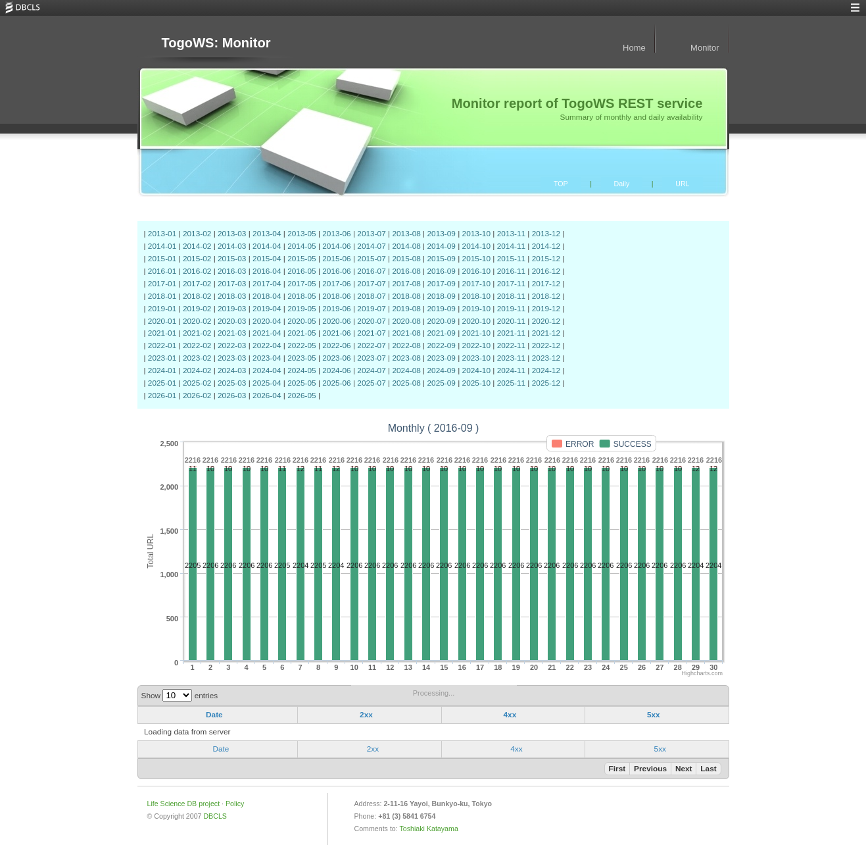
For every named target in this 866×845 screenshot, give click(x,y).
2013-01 (162, 233)
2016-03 (232, 271)
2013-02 (197, 233)
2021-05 (301, 333)
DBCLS (214, 816)
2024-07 (371, 370)
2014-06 (336, 246)
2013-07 (371, 233)
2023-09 (441, 358)
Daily (622, 184)
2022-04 (267, 345)
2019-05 (301, 308)
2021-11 (511, 333)
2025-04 (267, 383)
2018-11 (511, 296)
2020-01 (162, 321)
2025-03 (232, 383)
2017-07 (371, 283)
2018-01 (162, 296)
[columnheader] (217, 715)
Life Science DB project (183, 803)
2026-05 (301, 395)
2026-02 (197, 395)
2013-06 (336, 233)
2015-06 (336, 258)
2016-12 (546, 271)
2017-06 (336, 283)
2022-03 (232, 345)
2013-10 (476, 233)
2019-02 (197, 308)
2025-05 (301, 383)
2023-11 (511, 358)
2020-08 (406, 321)
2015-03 (232, 258)
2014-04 (267, 246)
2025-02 (197, 383)
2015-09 (441, 258)
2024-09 (441, 370)
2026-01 (162, 395)
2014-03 (232, 246)
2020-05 (301, 321)
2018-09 (441, 296)
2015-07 (371, 258)
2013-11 (511, 233)
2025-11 (511, 383)
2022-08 (406, 345)
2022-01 (162, 345)
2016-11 (511, 271)
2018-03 (232, 296)
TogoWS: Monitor (215, 43)
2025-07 (371, 383)
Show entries (179, 695)
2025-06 (336, 383)
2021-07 (371, 333)
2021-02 (197, 333)
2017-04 (267, 283)
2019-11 (511, 308)
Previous (650, 768)
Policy (235, 803)
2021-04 (267, 333)
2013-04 (267, 233)
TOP (561, 184)
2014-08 (406, 246)
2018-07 (371, 296)
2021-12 (546, 333)
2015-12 (546, 258)
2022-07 (371, 345)
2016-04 (267, 271)
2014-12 (546, 246)
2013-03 (232, 233)
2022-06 (336, 345)
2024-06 (336, 370)
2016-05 (301, 271)
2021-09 (441, 333)
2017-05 (301, 283)
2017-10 (476, 283)
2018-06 (336, 296)
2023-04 (267, 358)
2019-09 (441, 308)
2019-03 (232, 308)
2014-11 (511, 246)
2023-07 (371, 358)
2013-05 (301, 233)
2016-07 (371, 271)
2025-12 (546, 383)
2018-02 (197, 296)
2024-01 (162, 370)
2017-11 (511, 283)
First (617, 768)
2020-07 (371, 321)
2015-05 (301, 258)
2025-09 (441, 383)
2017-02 (197, 283)
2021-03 (232, 333)
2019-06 (336, 308)
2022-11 (511, 345)
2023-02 (197, 358)
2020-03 (232, 321)
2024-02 (197, 370)
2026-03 (232, 395)
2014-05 (301, 246)
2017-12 (546, 283)
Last (708, 768)
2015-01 (162, 258)
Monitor (704, 48)
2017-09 (441, 283)
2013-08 (406, 233)
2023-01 (162, 358)
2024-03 (232, 370)
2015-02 (197, 258)
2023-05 (301, 358)
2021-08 (406, 333)
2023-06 (336, 358)
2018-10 (476, 296)
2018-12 (546, 296)
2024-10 (476, 370)
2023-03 (232, 358)
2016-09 (441, 271)
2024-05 (301, 370)
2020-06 (336, 321)
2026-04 (267, 395)
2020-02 (197, 321)
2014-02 (197, 246)
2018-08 (406, 296)
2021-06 (336, 333)
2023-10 (476, 358)
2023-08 (406, 358)
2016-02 (197, 271)
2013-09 (441, 233)
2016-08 (406, 271)
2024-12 (546, 370)
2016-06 (336, 271)
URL (682, 184)
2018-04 (267, 296)
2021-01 (162, 333)
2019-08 (406, 308)
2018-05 (301, 296)
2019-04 (267, 308)
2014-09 (441, 246)
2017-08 (406, 283)
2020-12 (546, 321)
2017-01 (162, 283)
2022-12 (546, 345)
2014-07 (371, 246)
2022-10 (476, 345)
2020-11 (511, 321)
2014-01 (162, 246)
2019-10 (476, 308)
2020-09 (441, 321)
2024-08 (406, 370)
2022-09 (441, 345)
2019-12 (546, 308)
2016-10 (476, 271)
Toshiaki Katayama (429, 828)
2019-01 (162, 308)
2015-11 (511, 258)
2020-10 (476, 321)
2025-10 (476, 383)
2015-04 (267, 258)
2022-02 (197, 345)
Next (683, 768)
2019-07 (371, 308)
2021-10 (476, 333)
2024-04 (267, 370)
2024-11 (511, 370)
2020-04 (267, 321)
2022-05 (301, 345)
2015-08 (406, 258)
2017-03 (232, 283)
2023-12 (546, 358)
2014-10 (476, 246)
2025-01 (162, 383)
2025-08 (406, 383)
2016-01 (162, 271)
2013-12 (546, 233)
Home (634, 48)
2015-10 (476, 258)
